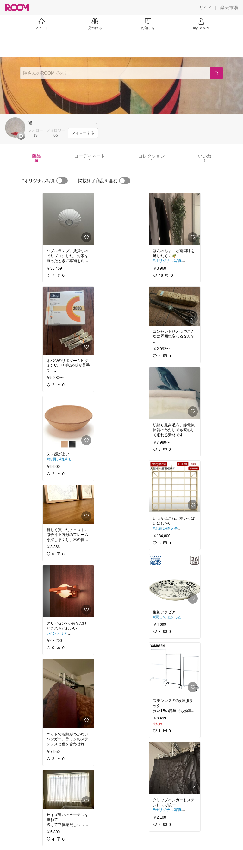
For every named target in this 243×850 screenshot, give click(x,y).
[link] (68, 219)
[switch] (62, 180)
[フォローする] (83, 133)
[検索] (216, 73)
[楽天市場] (229, 7)
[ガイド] (205, 7)
